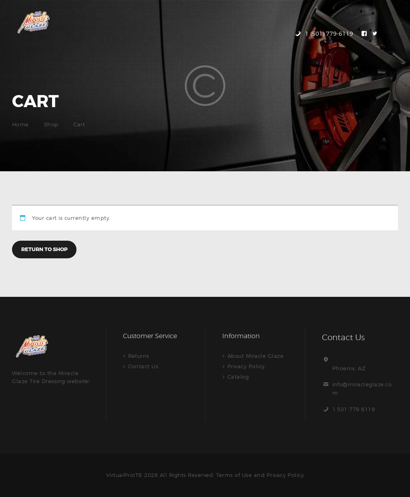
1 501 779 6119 (353, 409)
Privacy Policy (246, 366)
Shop (51, 124)
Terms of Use (234, 475)
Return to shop (44, 249)
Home (20, 124)
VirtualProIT (122, 475)
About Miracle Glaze (255, 356)
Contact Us (143, 366)
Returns (139, 356)
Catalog (238, 376)
